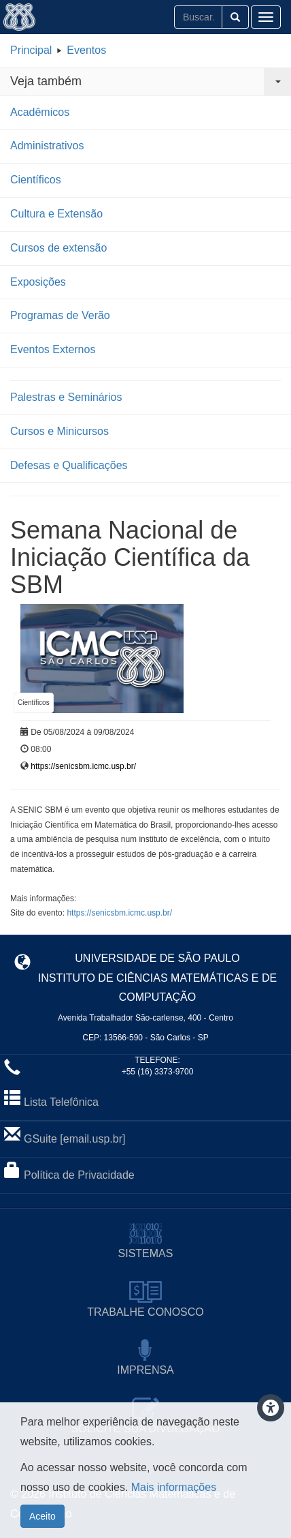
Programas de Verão (60, 315)
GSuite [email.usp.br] (74, 1139)
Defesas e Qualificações (69, 465)
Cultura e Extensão (56, 214)
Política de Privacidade (79, 1175)
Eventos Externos (52, 349)
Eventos (86, 50)
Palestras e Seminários (66, 397)
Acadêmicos (39, 112)
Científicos (35, 179)
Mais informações (173, 1487)
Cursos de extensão (58, 248)
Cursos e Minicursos (59, 431)
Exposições (38, 282)
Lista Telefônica (61, 1102)
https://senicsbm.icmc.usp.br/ (83, 766)
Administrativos (47, 145)
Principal (31, 50)
